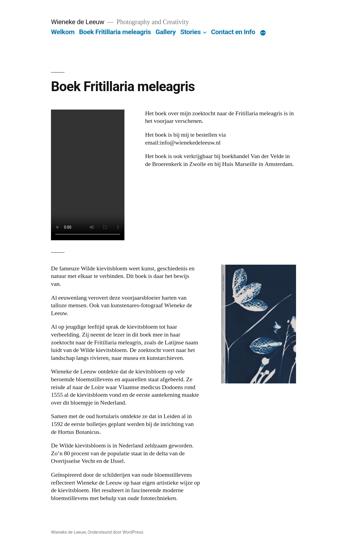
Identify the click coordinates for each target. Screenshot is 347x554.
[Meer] (263, 33)
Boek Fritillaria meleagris (115, 32)
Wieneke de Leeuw (77, 22)
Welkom (63, 32)
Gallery (165, 32)
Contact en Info (233, 32)
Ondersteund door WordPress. (116, 532)
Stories (190, 32)
